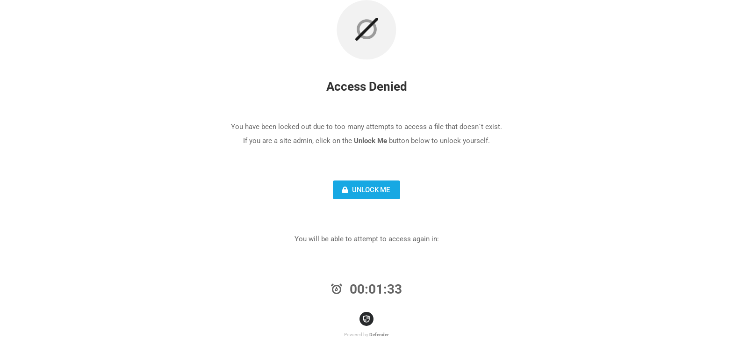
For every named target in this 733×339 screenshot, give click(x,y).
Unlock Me (365, 190)
